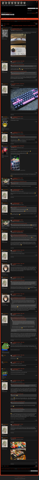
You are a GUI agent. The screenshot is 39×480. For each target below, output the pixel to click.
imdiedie (4, 355)
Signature (19, 21)
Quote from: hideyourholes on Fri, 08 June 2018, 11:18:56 (18, 401)
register (11, 12)
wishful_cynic (5, 178)
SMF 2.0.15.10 (16, 476)
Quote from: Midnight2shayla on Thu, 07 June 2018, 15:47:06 (18, 297)
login (8, 12)
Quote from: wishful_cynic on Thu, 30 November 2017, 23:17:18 (18, 234)
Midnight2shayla (5, 61)
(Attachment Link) (13, 74)
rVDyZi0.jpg (12, 170)
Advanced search (29, 9)
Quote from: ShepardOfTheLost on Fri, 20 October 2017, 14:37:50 (18, 71)
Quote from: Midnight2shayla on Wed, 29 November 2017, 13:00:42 (19, 223)
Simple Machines (23, 476)
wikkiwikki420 (5, 342)
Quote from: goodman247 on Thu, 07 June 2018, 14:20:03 (18, 280)
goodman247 (5, 263)
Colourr (4, 368)
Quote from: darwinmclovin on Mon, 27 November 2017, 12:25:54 (18, 206)
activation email (8, 13)
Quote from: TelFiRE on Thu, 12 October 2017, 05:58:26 (17, 64)
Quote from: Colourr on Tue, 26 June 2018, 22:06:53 (17, 408)
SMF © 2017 (19, 476)
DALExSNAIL (5, 116)
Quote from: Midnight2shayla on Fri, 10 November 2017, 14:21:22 (18, 181)
